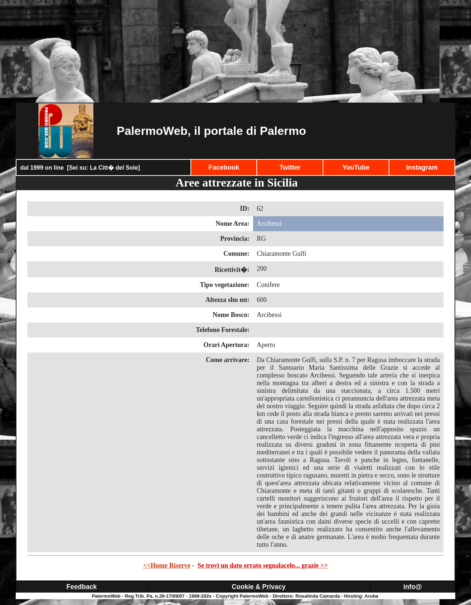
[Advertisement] (235, 51)
